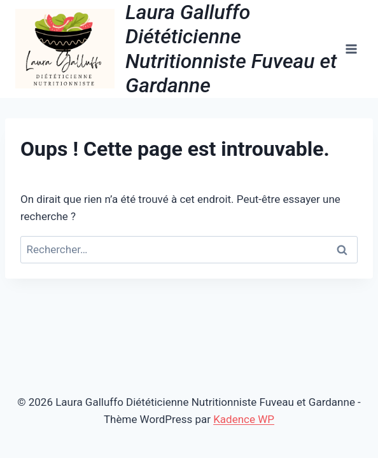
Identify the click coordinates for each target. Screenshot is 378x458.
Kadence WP (243, 419)
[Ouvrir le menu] (351, 49)
